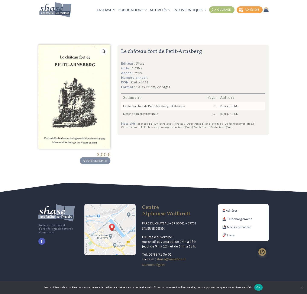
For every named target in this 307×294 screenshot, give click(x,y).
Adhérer (231, 210)
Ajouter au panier (95, 160)
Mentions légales (153, 265)
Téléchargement (239, 219)
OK (258, 287)
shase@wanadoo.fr (171, 259)
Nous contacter (239, 227)
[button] (103, 51)
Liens (231, 235)
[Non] (302, 287)
